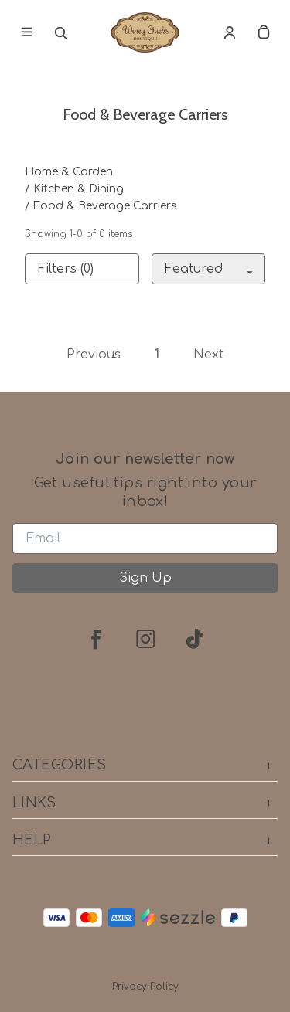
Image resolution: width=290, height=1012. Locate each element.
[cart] (264, 32)
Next (208, 355)
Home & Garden (69, 172)
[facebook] (95, 638)
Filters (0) (66, 269)
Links (145, 803)
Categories (145, 765)
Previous (94, 355)
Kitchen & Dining (78, 189)
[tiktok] (194, 638)
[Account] (230, 32)
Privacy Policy (145, 986)
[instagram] (145, 638)
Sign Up (145, 578)
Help (145, 840)
